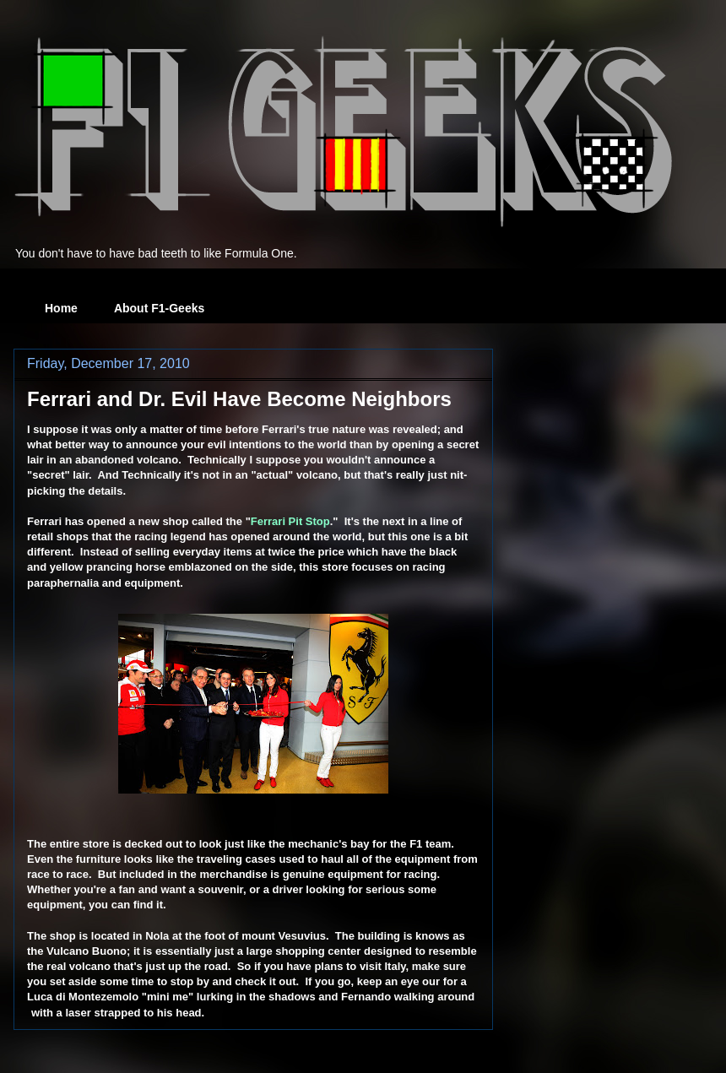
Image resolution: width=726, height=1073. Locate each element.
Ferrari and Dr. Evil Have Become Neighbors (239, 398)
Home (61, 308)
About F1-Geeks (159, 308)
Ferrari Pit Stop (290, 521)
